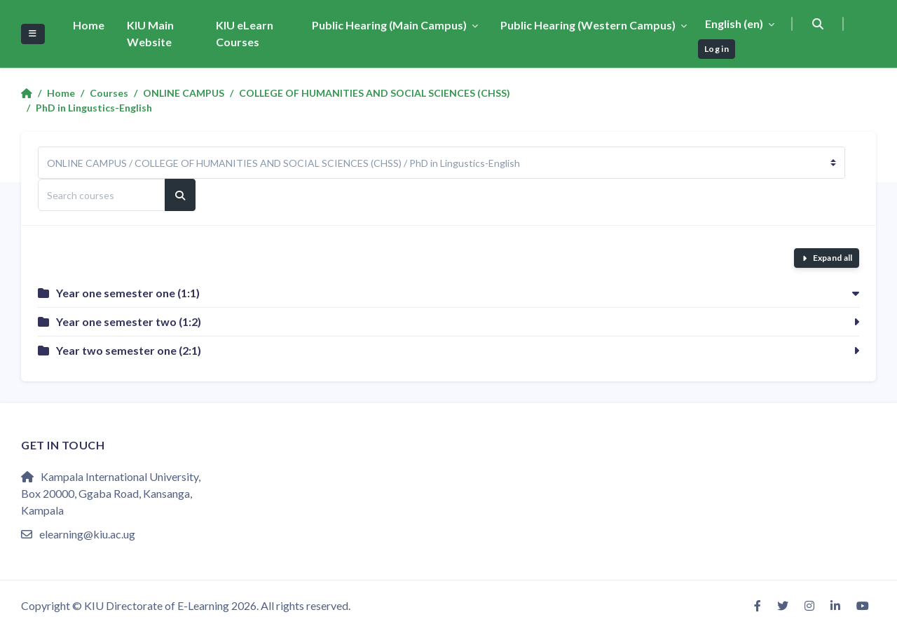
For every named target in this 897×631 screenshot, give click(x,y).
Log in (716, 48)
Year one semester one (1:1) (128, 292)
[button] (818, 23)
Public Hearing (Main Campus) (390, 25)
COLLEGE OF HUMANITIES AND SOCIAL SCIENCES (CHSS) (374, 93)
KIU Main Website (150, 33)
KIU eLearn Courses (244, 33)
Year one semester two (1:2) (128, 321)
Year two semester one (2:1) (128, 350)
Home (88, 25)
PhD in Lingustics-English (94, 108)
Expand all (833, 257)
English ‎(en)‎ (735, 23)
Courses (109, 93)
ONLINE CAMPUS (183, 93)
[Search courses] (101, 195)
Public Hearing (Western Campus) (589, 25)
